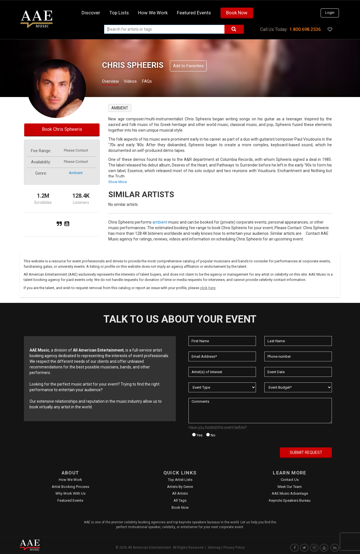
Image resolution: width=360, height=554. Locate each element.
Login (329, 12)
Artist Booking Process (70, 487)
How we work (153, 12)
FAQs (157, 82)
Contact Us (290, 480)
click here (207, 288)
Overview (112, 82)
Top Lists (119, 12)
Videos (137, 82)
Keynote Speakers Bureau (289, 500)
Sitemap (214, 548)
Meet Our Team (290, 487)
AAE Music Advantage (290, 493)
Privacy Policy (234, 548)
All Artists (180, 493)
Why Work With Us (70, 493)
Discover (91, 12)
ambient (76, 173)
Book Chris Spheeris (62, 129)
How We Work (70, 480)
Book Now (237, 12)
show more (117, 182)
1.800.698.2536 (305, 29)
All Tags (180, 500)
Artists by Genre (180, 487)
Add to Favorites (188, 65)
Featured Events (194, 12)
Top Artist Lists (180, 480)
